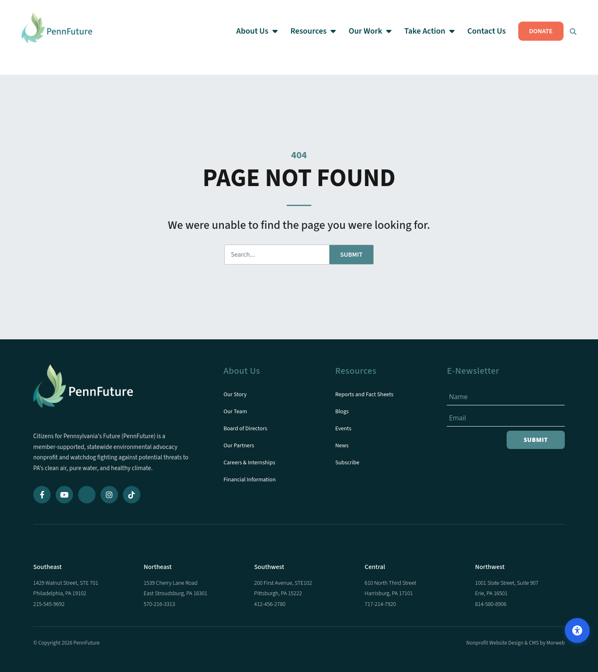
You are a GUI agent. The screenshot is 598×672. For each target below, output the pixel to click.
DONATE (529, 37)
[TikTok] (131, 494)
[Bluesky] (87, 494)
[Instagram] (109, 494)
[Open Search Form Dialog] (561, 37)
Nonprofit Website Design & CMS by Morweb (515, 643)
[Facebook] (42, 494)
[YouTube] (64, 494)
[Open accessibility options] (577, 630)
